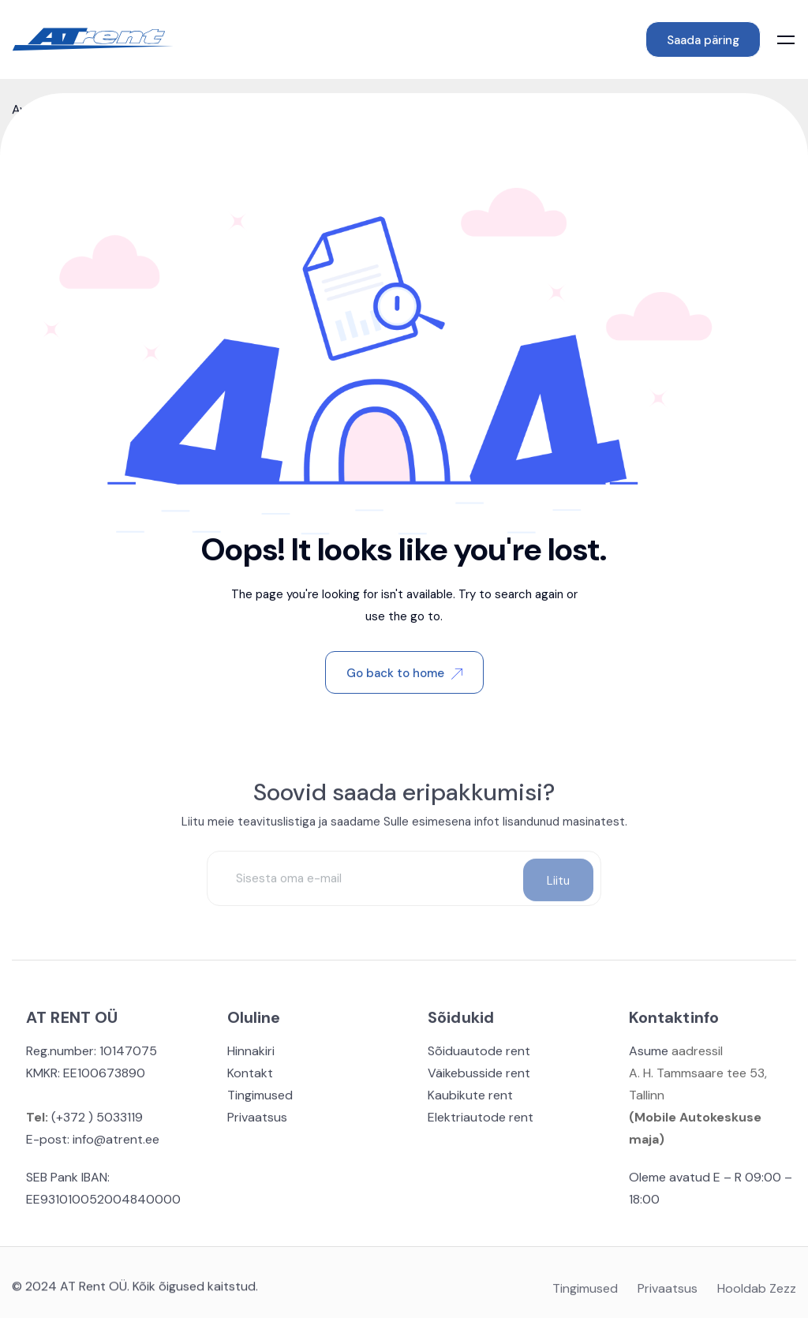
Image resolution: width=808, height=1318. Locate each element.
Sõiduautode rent (479, 1055)
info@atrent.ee (116, 1143)
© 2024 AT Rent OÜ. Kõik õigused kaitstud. (135, 1290)
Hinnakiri (251, 1055)
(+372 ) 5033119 (95, 1121)
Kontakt (250, 1077)
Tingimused (260, 1099)
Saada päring (703, 40)
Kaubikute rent (470, 1099)
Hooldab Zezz (756, 1293)
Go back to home (404, 673)
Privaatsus (257, 1121)
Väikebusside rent (479, 1077)
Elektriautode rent (480, 1121)
